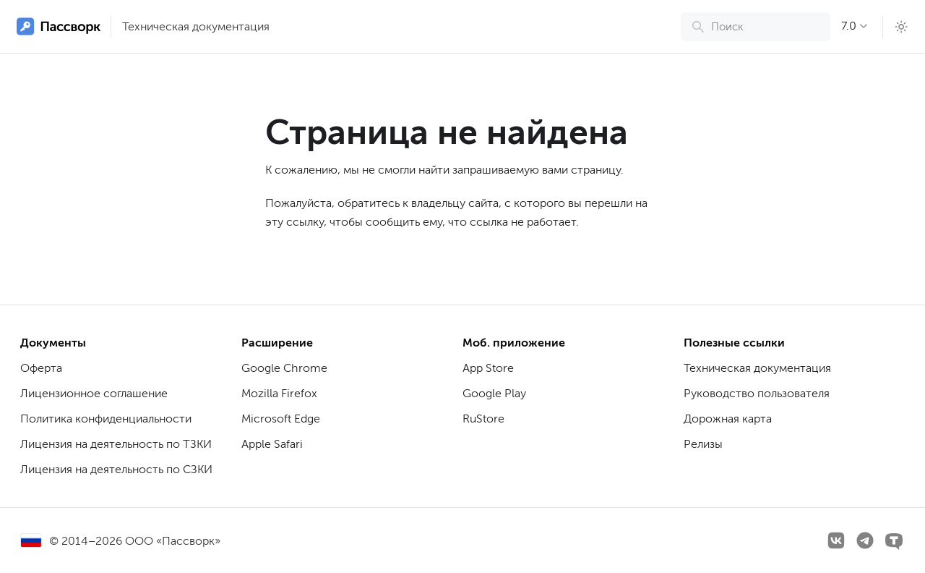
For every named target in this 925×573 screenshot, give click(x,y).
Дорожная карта (728, 418)
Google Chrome (284, 368)
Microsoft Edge (280, 418)
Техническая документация (196, 26)
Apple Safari (272, 444)
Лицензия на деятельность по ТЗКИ (116, 444)
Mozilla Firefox (279, 393)
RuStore (483, 418)
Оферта (41, 368)
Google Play (494, 393)
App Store (488, 368)
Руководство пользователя (757, 393)
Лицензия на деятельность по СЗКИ (116, 469)
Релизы (703, 444)
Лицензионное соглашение (94, 393)
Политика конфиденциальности (106, 418)
